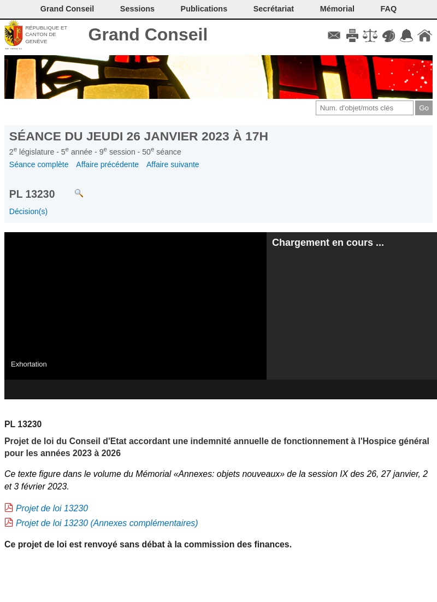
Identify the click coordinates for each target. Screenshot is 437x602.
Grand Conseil (148, 34)
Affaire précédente (107, 164)
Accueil (425, 35)
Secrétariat (273, 8)
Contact (334, 35)
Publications (204, 8)
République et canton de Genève (46, 34)
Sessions (137, 8)
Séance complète (39, 164)
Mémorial (337, 8)
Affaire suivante (172, 164)
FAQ (389, 8)
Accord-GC (407, 35)
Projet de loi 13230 (52, 508)
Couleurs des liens (389, 35)
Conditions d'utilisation (370, 35)
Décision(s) (28, 211)
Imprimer (352, 35)
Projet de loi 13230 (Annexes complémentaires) (107, 523)
